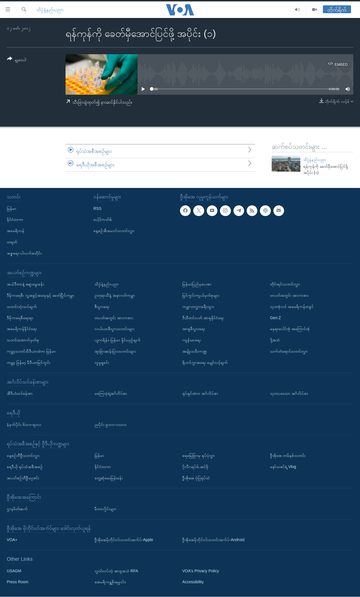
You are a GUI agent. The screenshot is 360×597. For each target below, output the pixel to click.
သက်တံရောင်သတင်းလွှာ (289, 351)
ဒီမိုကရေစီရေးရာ (20, 317)
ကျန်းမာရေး (191, 340)
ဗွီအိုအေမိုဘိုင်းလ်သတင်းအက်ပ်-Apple (123, 540)
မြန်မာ (11, 208)
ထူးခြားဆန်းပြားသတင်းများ (115, 351)
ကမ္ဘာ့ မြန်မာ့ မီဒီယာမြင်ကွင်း (28, 362)
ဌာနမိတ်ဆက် (17, 509)
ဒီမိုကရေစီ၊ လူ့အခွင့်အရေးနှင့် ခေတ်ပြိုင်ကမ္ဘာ (40, 295)
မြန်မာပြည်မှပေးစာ (197, 284)
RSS (97, 208)
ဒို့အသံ (275, 340)
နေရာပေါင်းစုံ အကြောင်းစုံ (290, 329)
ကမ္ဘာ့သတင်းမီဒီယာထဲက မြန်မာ (31, 351)
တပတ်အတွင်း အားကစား (113, 317)
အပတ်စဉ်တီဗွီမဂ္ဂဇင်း (23, 478)
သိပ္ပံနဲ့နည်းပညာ (50, 9)
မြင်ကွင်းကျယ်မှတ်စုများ (200, 295)
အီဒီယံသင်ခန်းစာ (20, 393)
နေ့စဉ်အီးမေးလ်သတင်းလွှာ (113, 231)
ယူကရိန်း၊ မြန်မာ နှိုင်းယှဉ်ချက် (117, 340)
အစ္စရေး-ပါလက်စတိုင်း (24, 253)
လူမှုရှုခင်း (101, 362)
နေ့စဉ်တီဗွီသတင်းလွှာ (23, 455)
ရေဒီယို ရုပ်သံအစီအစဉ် (25, 466)
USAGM (14, 571)
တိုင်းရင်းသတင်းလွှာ (285, 284)
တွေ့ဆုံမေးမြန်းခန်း (108, 478)
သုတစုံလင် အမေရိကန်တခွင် (292, 306)
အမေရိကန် (15, 231)
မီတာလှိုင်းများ (105, 509)
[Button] (16, 60)
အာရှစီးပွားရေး (193, 329)
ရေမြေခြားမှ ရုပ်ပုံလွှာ (198, 455)
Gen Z (275, 317)
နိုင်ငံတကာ (15, 219)
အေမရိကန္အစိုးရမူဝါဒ (110, 582)
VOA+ (12, 540)
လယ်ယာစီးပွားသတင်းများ (114, 329)
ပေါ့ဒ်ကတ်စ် (102, 219)
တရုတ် (12, 242)
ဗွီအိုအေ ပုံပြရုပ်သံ (196, 478)
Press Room (17, 582)
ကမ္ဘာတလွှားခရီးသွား (198, 306)
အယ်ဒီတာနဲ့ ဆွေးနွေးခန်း (25, 284)
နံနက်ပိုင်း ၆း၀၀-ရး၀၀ (24, 424)
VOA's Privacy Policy (200, 571)
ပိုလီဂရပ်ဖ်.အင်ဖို (195, 466)
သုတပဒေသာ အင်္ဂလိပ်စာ (289, 393)
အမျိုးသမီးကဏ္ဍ (194, 351)
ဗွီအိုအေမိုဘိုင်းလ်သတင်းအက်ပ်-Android (213, 540)
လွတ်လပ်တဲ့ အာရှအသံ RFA (116, 571)
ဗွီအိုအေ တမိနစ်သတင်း (287, 455)
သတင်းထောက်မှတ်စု (23, 340)
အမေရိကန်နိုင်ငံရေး (22, 329)
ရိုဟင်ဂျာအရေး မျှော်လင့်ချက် (205, 362)
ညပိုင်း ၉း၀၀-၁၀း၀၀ (110, 424)
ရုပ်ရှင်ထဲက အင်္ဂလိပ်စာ (200, 393)
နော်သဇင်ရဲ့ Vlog (283, 466)
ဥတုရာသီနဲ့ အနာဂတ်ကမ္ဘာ (114, 295)
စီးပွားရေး (101, 306)
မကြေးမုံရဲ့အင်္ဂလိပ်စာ (110, 393)
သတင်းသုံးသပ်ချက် (22, 306)
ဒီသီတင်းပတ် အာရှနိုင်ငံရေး (203, 317)
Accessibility (193, 582)
